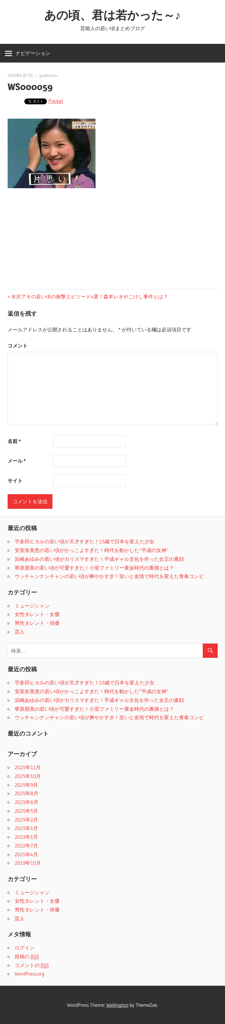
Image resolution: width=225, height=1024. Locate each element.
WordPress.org (29, 974)
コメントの (32, 965)
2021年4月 (26, 854)
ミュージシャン (32, 606)
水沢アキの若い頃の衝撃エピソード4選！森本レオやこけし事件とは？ (89, 296)
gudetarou (48, 75)
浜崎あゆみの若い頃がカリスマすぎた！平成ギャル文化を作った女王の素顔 (99, 559)
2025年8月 (26, 793)
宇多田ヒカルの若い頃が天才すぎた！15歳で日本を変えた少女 (84, 541)
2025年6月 (26, 802)
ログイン (25, 948)
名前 (14, 441)
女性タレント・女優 (37, 614)
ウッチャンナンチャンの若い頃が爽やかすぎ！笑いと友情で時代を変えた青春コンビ (109, 576)
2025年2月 (26, 820)
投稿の (27, 956)
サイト (15, 481)
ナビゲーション (33, 53)
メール (17, 461)
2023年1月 (26, 837)
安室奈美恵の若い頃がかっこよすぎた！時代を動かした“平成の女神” (92, 550)
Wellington (117, 1005)
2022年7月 (26, 846)
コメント (18, 346)
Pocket (55, 101)
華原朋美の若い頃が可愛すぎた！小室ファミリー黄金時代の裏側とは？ (94, 568)
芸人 (20, 632)
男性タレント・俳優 (37, 623)
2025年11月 (28, 767)
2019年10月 (28, 863)
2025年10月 (28, 776)
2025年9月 (26, 785)
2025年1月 (26, 828)
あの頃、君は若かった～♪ (112, 15)
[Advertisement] (113, 240)
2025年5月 (26, 811)
